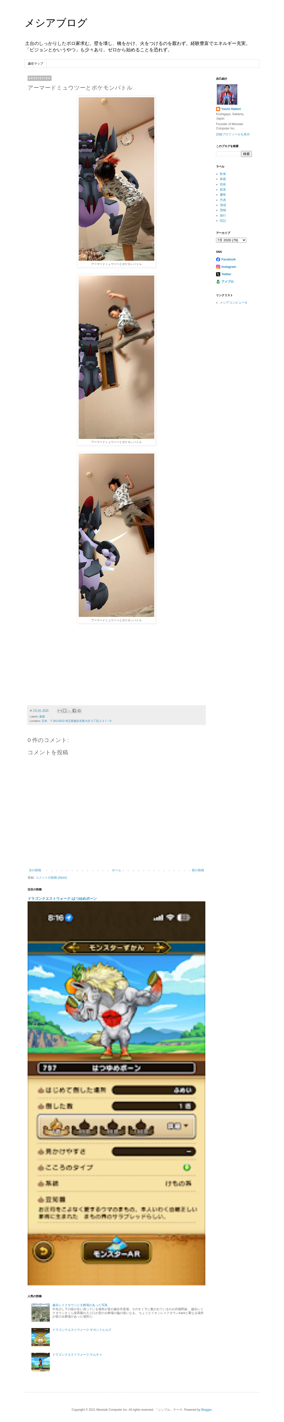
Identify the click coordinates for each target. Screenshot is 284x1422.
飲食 (223, 174)
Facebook (228, 259)
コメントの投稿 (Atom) (51, 877)
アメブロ (227, 281)
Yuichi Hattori (231, 109)
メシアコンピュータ (233, 302)
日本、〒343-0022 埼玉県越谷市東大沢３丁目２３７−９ (77, 720)
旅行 (223, 215)
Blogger (206, 1410)
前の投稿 (198, 870)
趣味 (223, 194)
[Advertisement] (116, 664)
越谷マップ (35, 63)
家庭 (42, 716)
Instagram (228, 267)
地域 (223, 205)
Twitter (226, 274)
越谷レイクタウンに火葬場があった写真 (80, 1305)
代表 (223, 200)
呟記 (223, 220)
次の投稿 (35, 870)
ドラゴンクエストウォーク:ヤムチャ (77, 1354)
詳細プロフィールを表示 (233, 134)
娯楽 (223, 189)
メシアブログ (56, 22)
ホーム (116, 870)
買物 (223, 210)
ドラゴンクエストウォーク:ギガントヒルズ (81, 1330)
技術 (223, 184)
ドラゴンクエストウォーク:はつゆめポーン (62, 899)
